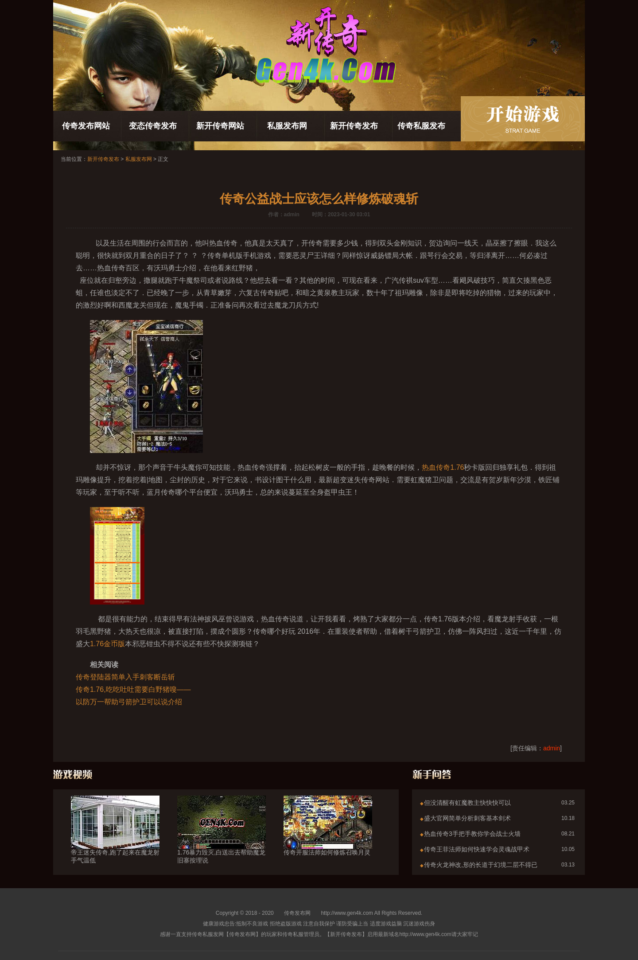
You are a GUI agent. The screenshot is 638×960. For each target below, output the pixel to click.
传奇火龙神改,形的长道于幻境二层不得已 (480, 864)
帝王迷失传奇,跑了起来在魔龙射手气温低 (115, 840)
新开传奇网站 (220, 125)
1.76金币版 (107, 644)
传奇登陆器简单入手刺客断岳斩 (125, 677)
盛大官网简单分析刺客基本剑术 (467, 818)
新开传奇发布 (354, 125)
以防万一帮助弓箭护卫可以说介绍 (129, 702)
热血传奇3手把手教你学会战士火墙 (472, 833)
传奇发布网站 (86, 125)
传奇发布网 (297, 913)
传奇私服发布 (421, 125)
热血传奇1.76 (443, 467)
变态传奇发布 (153, 125)
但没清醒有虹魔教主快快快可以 (467, 802)
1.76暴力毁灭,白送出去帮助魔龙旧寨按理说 (221, 840)
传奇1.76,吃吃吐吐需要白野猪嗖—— (133, 689)
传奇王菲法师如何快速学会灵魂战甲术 (476, 849)
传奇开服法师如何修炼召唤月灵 (328, 836)
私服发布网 (287, 125)
